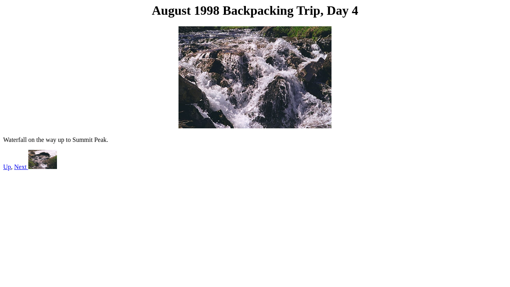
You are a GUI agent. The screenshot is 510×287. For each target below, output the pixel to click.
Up (7, 166)
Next (35, 166)
